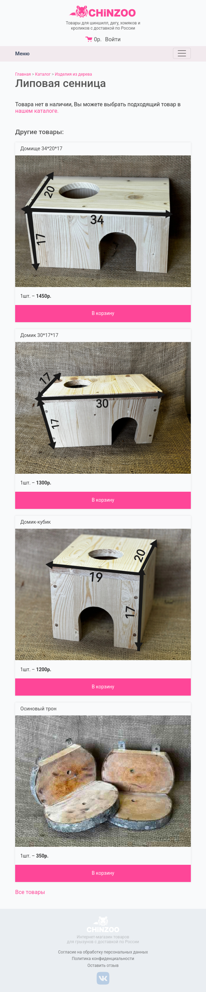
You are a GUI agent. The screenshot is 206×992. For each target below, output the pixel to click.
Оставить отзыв (103, 965)
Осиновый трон (38, 709)
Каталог (43, 74)
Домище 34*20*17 (41, 149)
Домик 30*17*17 (39, 335)
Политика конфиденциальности (103, 958)
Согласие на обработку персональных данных (103, 952)
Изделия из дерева (73, 74)
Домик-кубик (35, 522)
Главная (23, 74)
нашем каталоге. (37, 111)
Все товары (30, 892)
